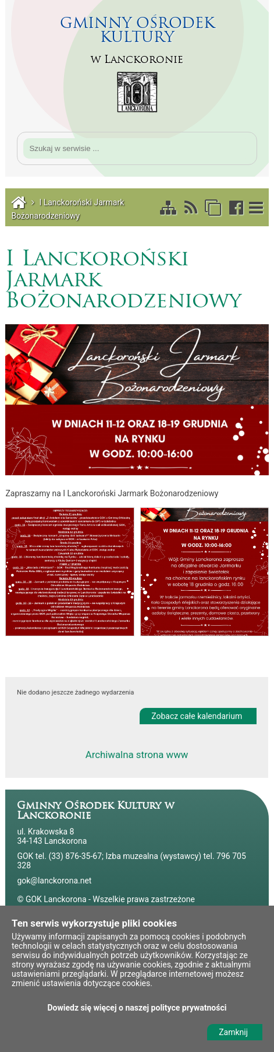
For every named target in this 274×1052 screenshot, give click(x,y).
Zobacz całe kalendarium (196, 713)
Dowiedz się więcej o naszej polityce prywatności (137, 1007)
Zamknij (233, 1032)
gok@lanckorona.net (54, 880)
